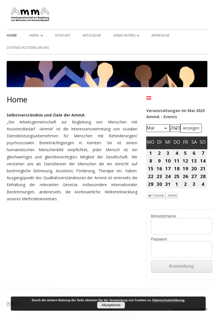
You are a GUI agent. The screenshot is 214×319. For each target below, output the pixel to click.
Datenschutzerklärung (28, 47)
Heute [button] (172, 195)
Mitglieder (92, 35)
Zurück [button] (157, 195)
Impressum (160, 35)
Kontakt (63, 35)
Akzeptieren (111, 305)
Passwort (159, 239)
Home (12, 35)
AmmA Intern (124, 35)
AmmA (34, 35)
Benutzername (163, 216)
